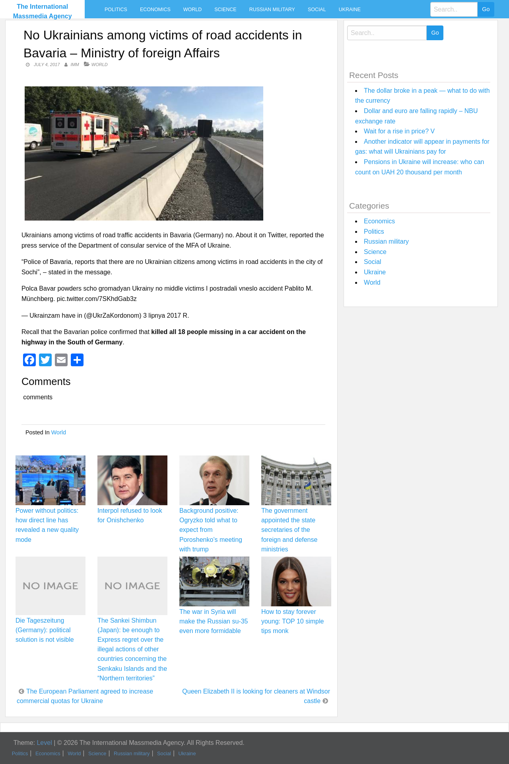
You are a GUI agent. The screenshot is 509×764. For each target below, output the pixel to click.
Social (317, 9)
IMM (74, 64)
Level (44, 742)
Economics (155, 9)
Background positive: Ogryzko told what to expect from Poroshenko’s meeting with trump (210, 530)
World (192, 9)
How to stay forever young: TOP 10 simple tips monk (292, 621)
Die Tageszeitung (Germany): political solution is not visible (45, 630)
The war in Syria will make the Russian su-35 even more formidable (213, 621)
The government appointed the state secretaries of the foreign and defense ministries (289, 530)
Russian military (272, 9)
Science (225, 9)
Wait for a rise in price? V (399, 131)
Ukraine (350, 9)
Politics (116, 9)
